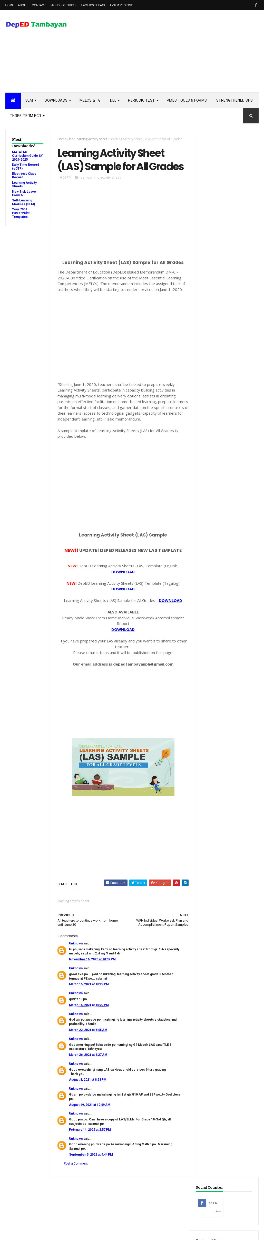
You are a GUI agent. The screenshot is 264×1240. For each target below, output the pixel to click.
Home (9, 5)
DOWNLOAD (121, 585)
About (23, 5)
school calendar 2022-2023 (227, 813)
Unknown (75, 957)
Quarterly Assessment (224, 716)
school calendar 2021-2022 (227, 805)
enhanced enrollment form (228, 780)
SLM (29, 100)
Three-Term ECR (25, 116)
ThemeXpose (32, 1233)
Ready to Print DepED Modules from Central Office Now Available (227, 620)
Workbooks (215, 772)
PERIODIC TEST (141, 100)
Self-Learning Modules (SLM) (23, 202)
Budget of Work (219, 668)
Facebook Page (93, 5)
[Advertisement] (165, 51)
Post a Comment (75, 1177)
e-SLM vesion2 (121, 5)
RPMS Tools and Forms (224, 724)
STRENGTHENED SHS (234, 100)
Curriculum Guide (220, 676)
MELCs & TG (90, 100)
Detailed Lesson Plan (223, 684)
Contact (39, 5)
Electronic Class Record (226, 692)
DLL (113, 100)
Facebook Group (63, 5)
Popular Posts (212, 436)
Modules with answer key (227, 708)
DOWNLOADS (56, 100)
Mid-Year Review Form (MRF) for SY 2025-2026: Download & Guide (226, 212)
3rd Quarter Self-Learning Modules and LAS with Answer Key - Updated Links (226, 463)
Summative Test (219, 764)
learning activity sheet (90, 139)
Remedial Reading (220, 740)
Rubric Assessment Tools (226, 748)
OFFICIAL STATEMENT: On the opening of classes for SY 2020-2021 (226, 558)
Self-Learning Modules (224, 756)
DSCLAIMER (243, 436)
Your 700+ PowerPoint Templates (21, 213)
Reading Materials (221, 732)
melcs (211, 796)
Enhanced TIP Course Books (228, 700)
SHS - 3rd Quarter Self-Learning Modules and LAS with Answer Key (226, 525)
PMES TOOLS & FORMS (187, 100)
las (70, 139)
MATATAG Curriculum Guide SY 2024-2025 (25, 155)
